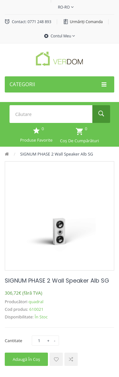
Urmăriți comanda (86, 21)
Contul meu (63, 36)
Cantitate (13, 340)
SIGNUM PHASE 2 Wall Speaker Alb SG (56, 154)
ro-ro (65, 7)
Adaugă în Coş (26, 359)
